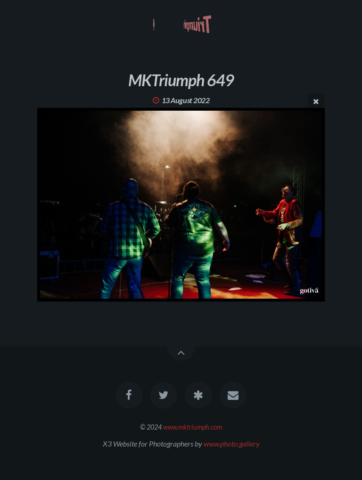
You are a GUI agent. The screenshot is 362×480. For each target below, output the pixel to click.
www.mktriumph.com (192, 427)
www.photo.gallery (232, 443)
